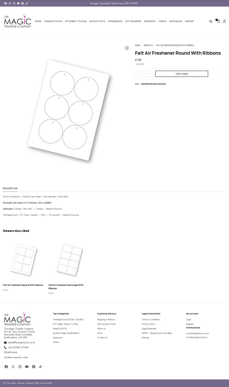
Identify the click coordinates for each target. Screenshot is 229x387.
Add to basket (182, 73)
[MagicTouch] (27, 3)
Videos (162, 21)
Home (38, 21)
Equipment (150, 21)
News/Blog (175, 21)
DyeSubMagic (115, 21)
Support (189, 21)
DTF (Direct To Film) (75, 21)
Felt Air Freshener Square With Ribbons (23, 285)
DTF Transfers (133, 21)
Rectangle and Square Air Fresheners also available (27, 202)
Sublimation (8, 208)
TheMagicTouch (53, 21)
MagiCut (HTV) (97, 21)
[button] (5, 381)
